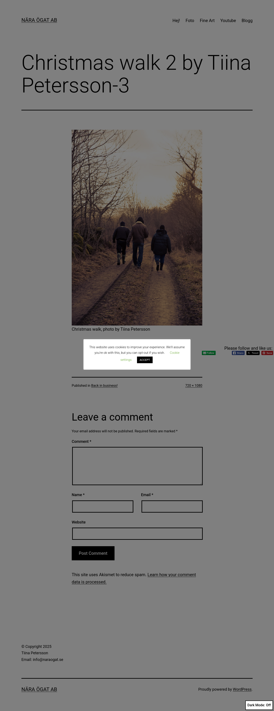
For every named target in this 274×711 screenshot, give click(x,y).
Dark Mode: (259, 705)
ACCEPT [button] (145, 359)
